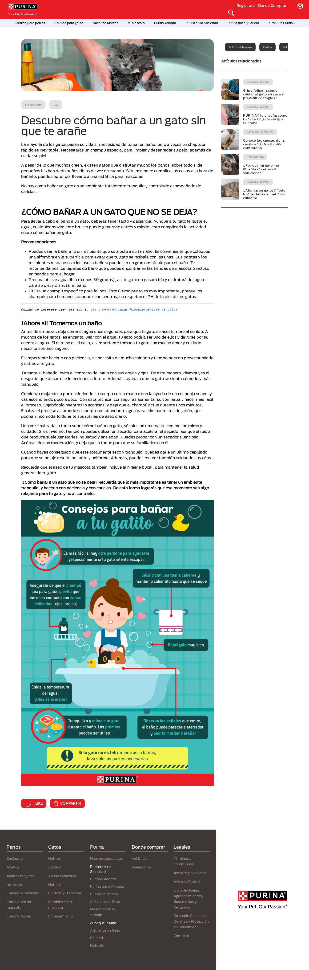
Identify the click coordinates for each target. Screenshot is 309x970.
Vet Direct (140, 858)
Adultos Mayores (62, 876)
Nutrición (14, 885)
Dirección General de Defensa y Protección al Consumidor (191, 921)
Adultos (13, 867)
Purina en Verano (104, 894)
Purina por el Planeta (107, 886)
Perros (14, 847)
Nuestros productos (106, 858)
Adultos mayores (240, 47)
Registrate (246, 5)
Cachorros (15, 858)
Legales (182, 847)
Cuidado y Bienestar (23, 893)
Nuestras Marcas (105, 23)
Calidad (96, 938)
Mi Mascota (136, 23)
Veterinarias (142, 867)
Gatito (267, 47)
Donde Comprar (272, 5)
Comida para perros (30, 23)
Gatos (54, 847)
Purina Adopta (165, 23)
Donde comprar (148, 847)
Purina (97, 847)
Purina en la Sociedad (201, 23)
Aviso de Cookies (187, 882)
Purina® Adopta (103, 879)
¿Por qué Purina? (282, 23)
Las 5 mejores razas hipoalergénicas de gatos (133, 309)
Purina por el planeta (243, 23)
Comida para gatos (68, 23)
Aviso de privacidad (190, 873)
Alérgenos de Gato (105, 902)
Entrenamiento (19, 916)
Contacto (181, 936)
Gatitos (54, 858)
